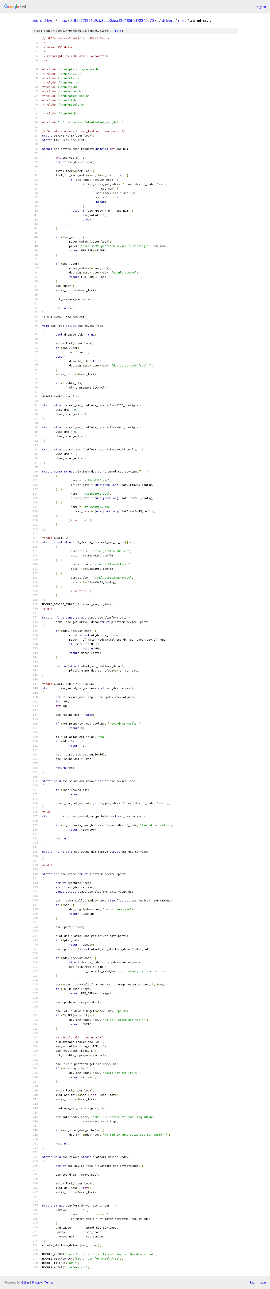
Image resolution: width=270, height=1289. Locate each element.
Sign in (261, 7)
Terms (48, 1282)
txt (252, 1282)
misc (182, 20)
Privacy (37, 1282)
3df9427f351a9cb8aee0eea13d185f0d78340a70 (112, 20)
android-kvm (43, 20)
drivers (168, 20)
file (118, 31)
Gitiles (25, 1282)
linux (62, 20)
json (262, 1282)
